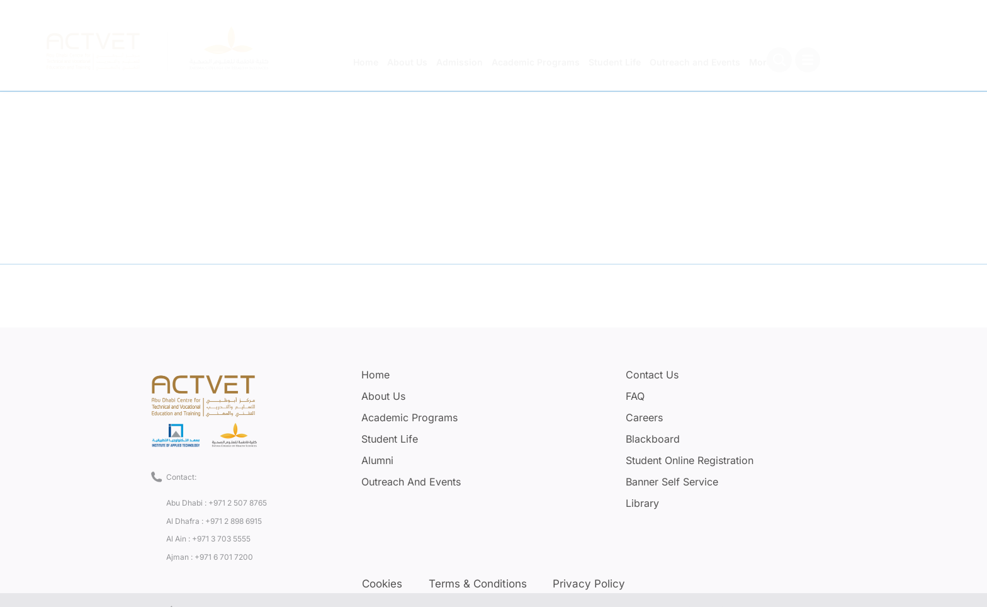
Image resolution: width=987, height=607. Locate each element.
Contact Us (652, 374)
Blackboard (653, 439)
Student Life (389, 439)
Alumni (377, 460)
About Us (383, 396)
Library (642, 503)
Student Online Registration (689, 460)
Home (375, 374)
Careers (644, 417)
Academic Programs (409, 417)
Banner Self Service (672, 481)
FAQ (635, 396)
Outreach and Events (411, 481)
